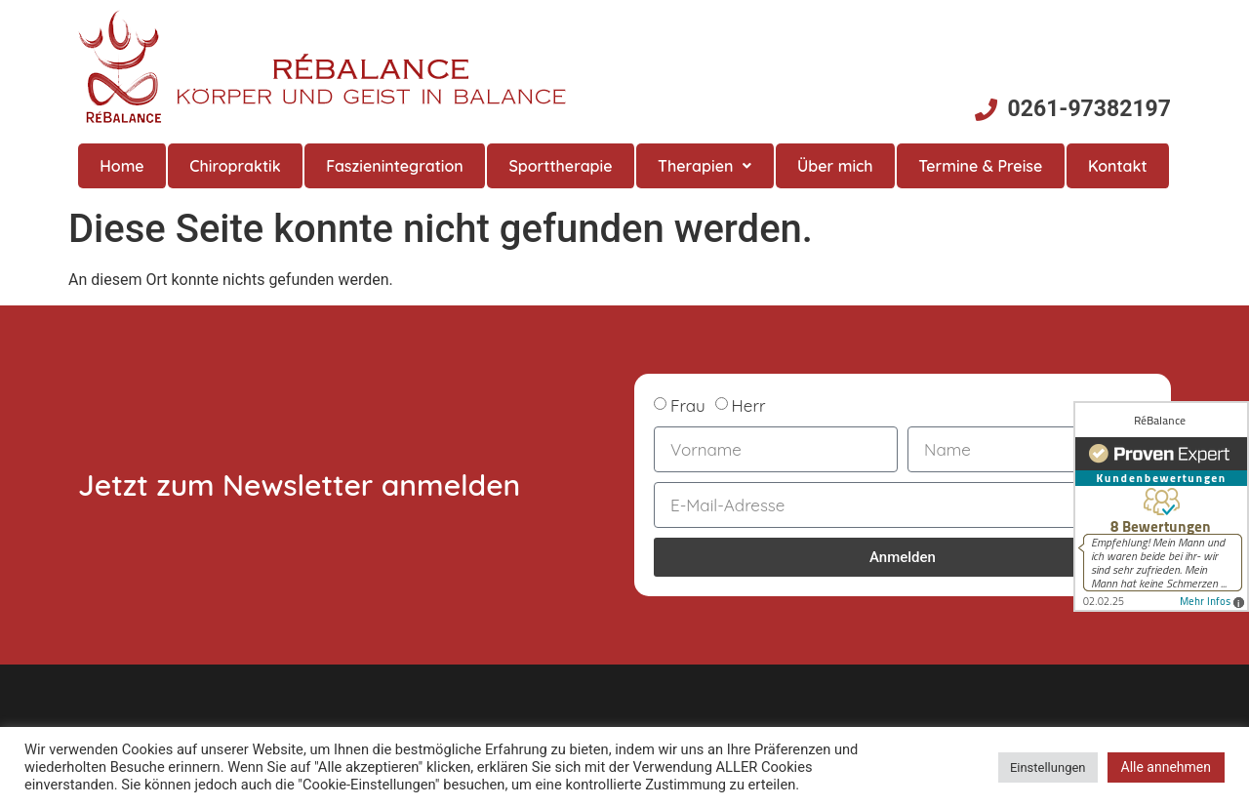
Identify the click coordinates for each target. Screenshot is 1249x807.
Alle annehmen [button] (1166, 767)
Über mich (835, 166)
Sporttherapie (560, 166)
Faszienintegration (394, 166)
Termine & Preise (980, 166)
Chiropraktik (234, 166)
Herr (749, 405)
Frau (687, 405)
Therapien (704, 166)
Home (121, 166)
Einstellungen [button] (1048, 767)
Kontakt (1118, 166)
